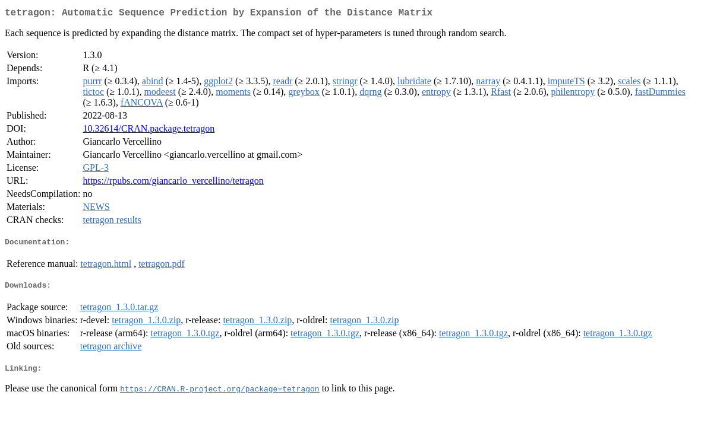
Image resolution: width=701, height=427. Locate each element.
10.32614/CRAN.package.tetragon (148, 131)
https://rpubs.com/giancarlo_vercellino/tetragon (173, 183)
